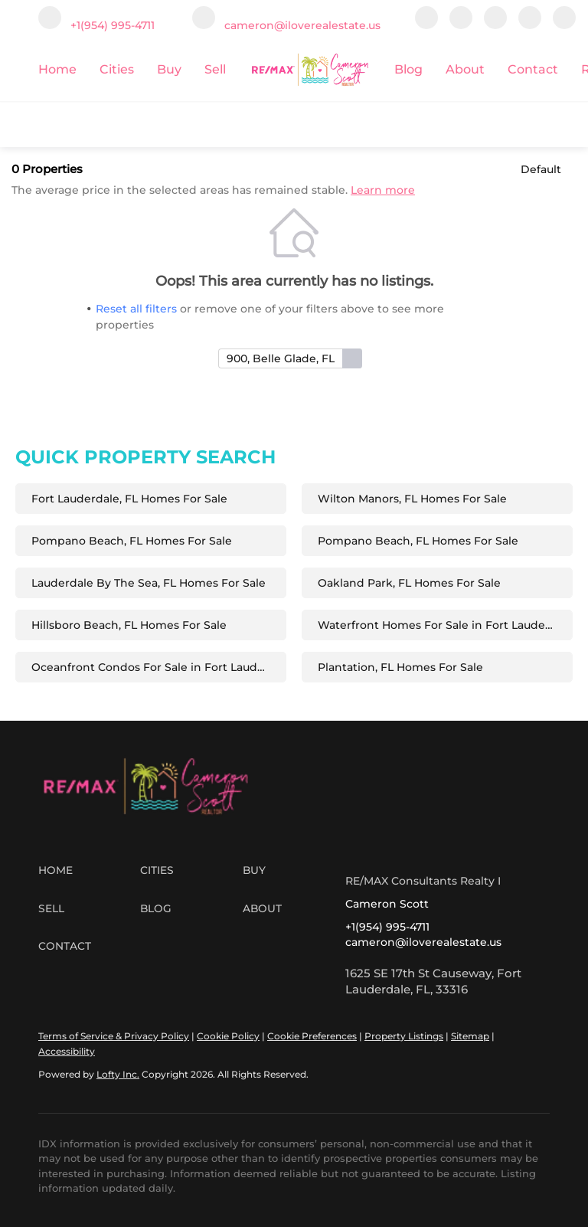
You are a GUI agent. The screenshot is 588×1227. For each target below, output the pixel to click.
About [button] (465, 69)
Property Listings (403, 1036)
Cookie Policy (228, 1036)
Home (57, 69)
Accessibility (66, 1051)
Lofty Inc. (117, 1074)
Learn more (383, 190)
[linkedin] (460, 25)
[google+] (529, 25)
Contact (533, 69)
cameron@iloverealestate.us (423, 942)
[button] (89, 870)
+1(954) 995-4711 (387, 927)
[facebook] (426, 25)
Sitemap (470, 1036)
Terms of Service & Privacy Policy (113, 1036)
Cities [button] (117, 69)
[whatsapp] (564, 25)
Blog (408, 69)
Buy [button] (169, 69)
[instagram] (495, 25)
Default (541, 169)
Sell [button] (215, 69)
